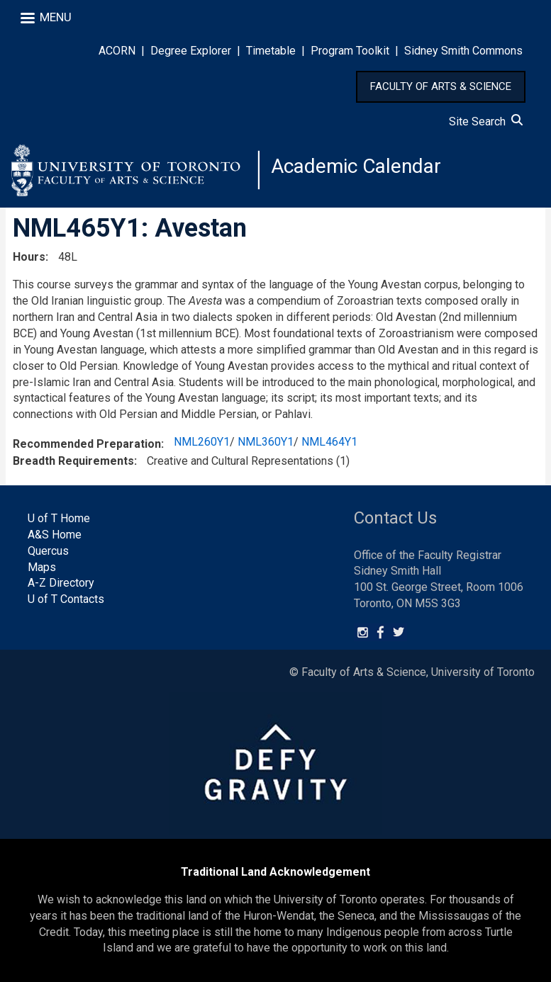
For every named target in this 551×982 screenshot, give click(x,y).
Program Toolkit (350, 50)
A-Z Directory (61, 583)
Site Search (486, 121)
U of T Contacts (66, 599)
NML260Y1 (202, 441)
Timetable (271, 50)
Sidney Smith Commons (463, 50)
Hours (29, 257)
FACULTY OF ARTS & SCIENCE (440, 86)
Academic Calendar (356, 166)
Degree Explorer (190, 50)
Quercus (48, 551)
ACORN (117, 50)
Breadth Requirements (73, 461)
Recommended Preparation (87, 444)
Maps (42, 567)
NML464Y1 (329, 441)
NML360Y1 (266, 441)
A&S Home (55, 534)
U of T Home (59, 518)
